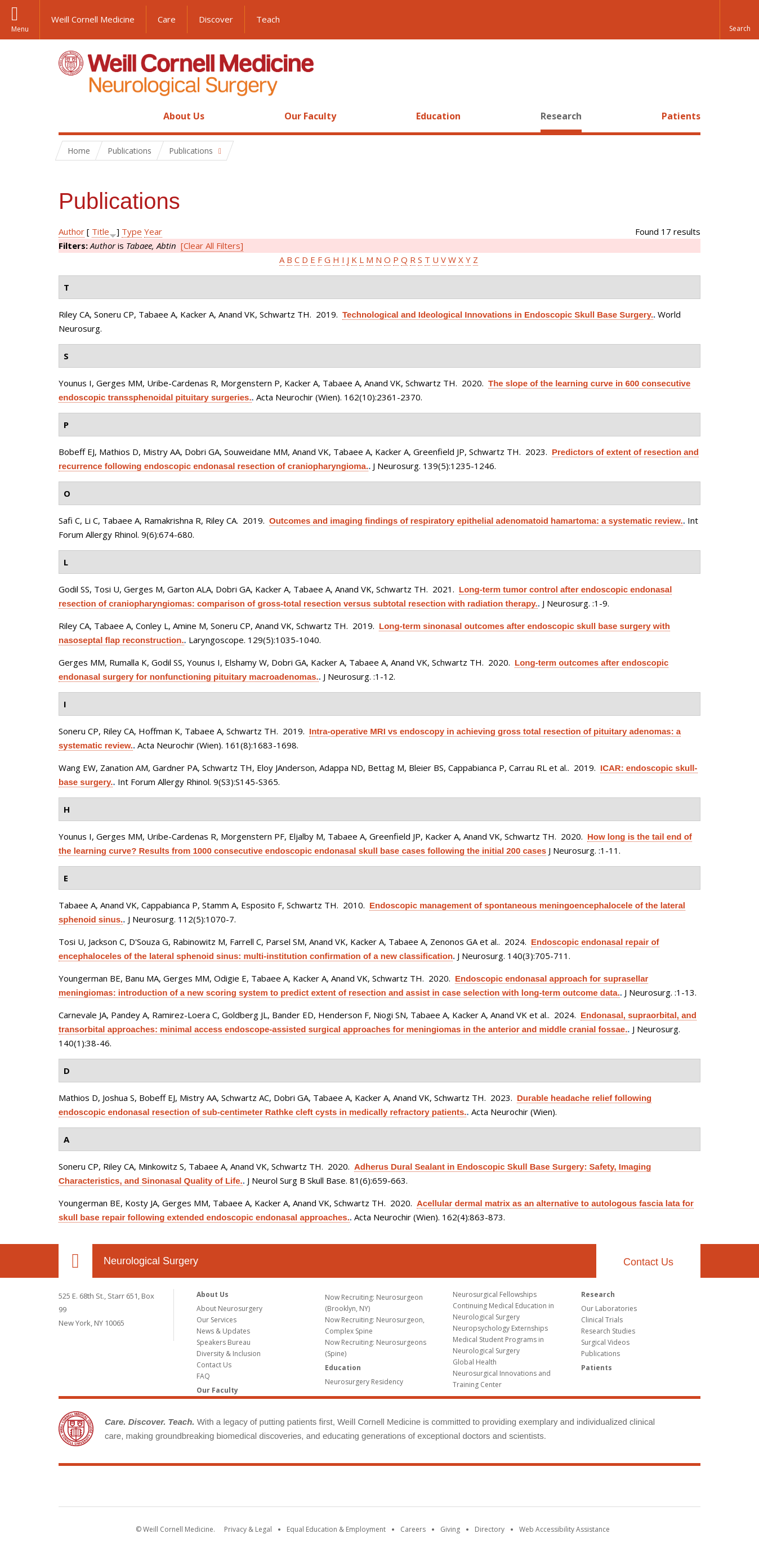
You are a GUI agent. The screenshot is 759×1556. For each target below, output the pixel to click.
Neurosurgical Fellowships (495, 1294)
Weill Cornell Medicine (93, 19)
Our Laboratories (609, 1308)
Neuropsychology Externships (500, 1328)
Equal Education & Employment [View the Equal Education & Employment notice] (336, 1529)
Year (153, 231)
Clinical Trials (602, 1320)
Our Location (75, 1261)
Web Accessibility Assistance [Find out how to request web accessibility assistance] (564, 1529)
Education (438, 116)
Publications (600, 1353)
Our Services (216, 1320)
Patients (681, 116)
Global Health (475, 1362)
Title (100, 231)
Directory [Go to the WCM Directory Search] (489, 1529)
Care (167, 19)
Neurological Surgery (151, 1261)
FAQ (203, 1376)
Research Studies (608, 1331)
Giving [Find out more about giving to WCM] (450, 1529)
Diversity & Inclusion (229, 1353)
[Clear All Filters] (212, 245)
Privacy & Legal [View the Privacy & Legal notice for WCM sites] (248, 1529)
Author (71, 231)
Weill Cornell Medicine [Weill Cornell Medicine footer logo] (379, 1488)
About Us (183, 116)
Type (132, 231)
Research (561, 116)
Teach (268, 19)
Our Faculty (310, 116)
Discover (216, 19)
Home (71, 116)
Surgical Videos (605, 1342)
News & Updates (223, 1331)
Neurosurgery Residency (364, 1381)
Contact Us (648, 1262)
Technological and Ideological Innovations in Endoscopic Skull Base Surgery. (497, 314)
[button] (739, 19)
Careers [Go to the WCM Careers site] (413, 1529)
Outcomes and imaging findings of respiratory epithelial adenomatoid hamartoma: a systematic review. (476, 520)
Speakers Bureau (224, 1342)
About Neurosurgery (229, 1308)
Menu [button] (20, 29)
